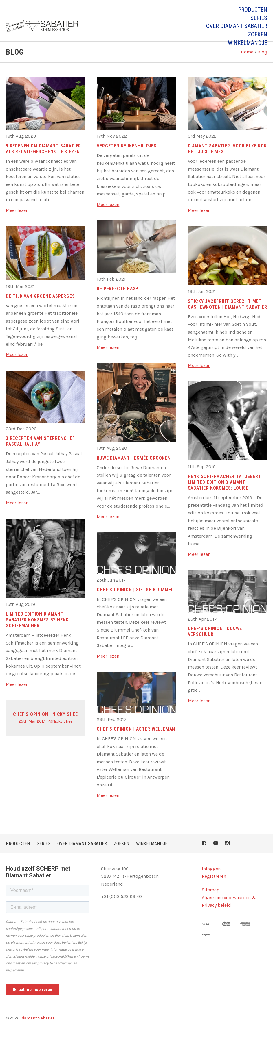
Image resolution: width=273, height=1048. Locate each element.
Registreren (214, 887)
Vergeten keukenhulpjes (127, 156)
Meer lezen (17, 221)
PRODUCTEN (252, 9)
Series (258, 17)
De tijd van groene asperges (40, 307)
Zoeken (257, 34)
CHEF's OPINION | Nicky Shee (45, 725)
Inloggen (211, 879)
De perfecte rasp (117, 299)
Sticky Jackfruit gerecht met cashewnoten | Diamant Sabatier (227, 315)
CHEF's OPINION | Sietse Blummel (135, 600)
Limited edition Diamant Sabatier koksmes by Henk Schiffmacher (37, 630)
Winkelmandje (247, 42)
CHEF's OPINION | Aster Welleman (136, 740)
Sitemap (210, 900)
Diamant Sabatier (37, 1028)
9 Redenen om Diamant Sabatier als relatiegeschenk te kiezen (43, 159)
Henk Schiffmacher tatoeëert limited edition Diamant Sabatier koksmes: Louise (224, 492)
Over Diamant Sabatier (236, 26)
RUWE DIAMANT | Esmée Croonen (134, 468)
